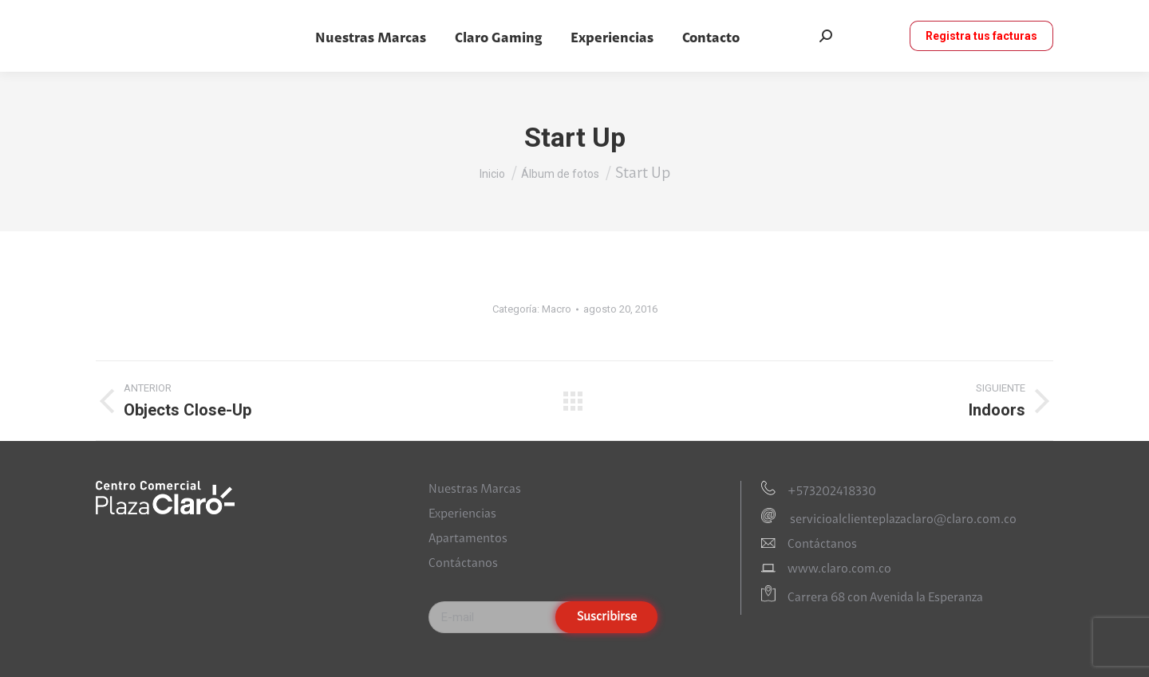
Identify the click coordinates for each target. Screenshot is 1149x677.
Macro (556, 309)
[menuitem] (370, 38)
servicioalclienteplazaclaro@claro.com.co (902, 520)
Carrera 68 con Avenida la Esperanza (885, 598)
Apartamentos (467, 539)
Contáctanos (463, 563)
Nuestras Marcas (474, 489)
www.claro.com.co (839, 569)
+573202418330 (832, 492)
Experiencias (462, 514)
